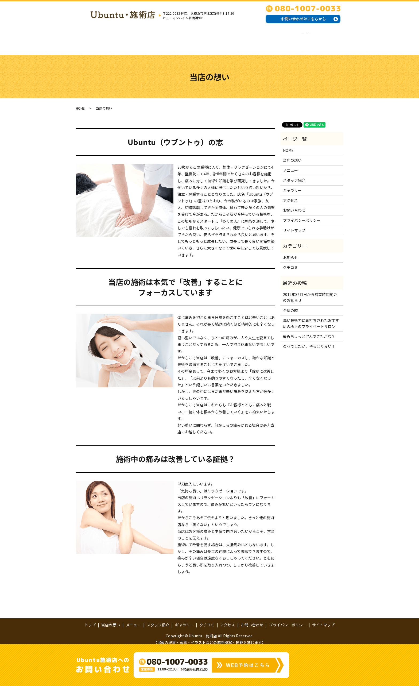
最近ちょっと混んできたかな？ (309, 331)
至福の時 (290, 305)
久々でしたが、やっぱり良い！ (309, 341)
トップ (101, 38)
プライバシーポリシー (301, 214)
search (326, 38)
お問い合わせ (301, 38)
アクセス (271, 38)
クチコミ (245, 38)
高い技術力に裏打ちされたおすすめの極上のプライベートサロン (311, 317)
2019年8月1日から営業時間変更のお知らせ (310, 292)
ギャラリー (217, 38)
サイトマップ (294, 225)
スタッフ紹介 (185, 38)
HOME (80, 102)
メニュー (155, 38)
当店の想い (127, 38)
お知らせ (290, 252)
